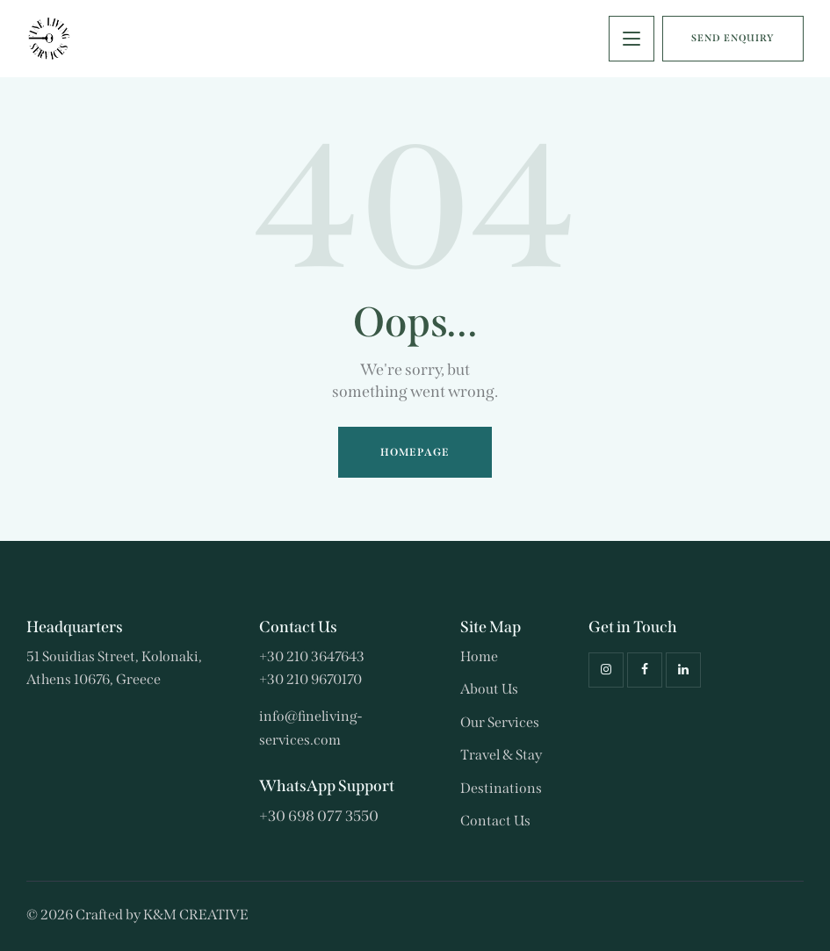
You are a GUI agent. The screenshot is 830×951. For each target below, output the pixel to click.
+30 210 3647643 (311, 656)
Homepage (415, 452)
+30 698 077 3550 (319, 816)
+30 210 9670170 (310, 679)
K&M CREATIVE (196, 914)
